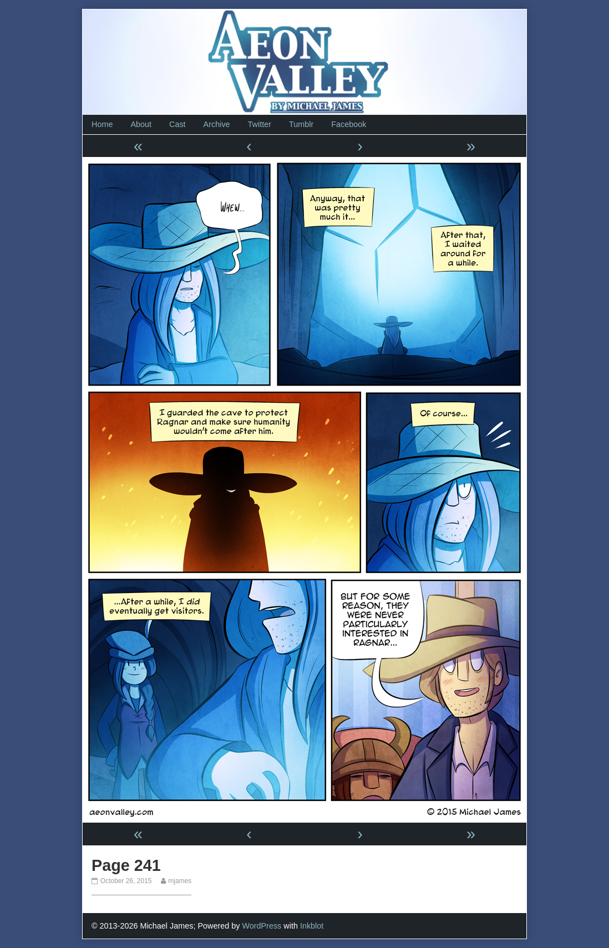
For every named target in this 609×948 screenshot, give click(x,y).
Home (102, 124)
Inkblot (311, 925)
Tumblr (301, 124)
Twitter (259, 124)
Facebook (348, 124)
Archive (217, 124)
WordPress (261, 925)
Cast (177, 124)
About (140, 124)
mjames (179, 881)
